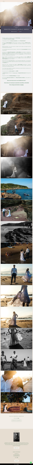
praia (15, 64)
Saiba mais (17, 447)
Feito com (16, 464)
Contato (22, 84)
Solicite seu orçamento (16, 420)
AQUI (19, 75)
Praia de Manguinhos (12, 60)
